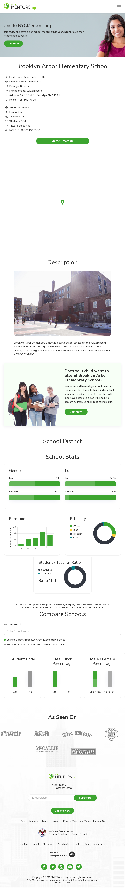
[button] (119, 6)
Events (76, 844)
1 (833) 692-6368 (63, 788)
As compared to (13, 624)
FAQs (23, 821)
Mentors (24, 844)
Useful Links (99, 844)
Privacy (55, 821)
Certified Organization (61, 831)
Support (33, 821)
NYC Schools (62, 844)
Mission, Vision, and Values (77, 821)
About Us (100, 821)
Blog (86, 844)
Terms (45, 821)
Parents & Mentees (42, 844)
